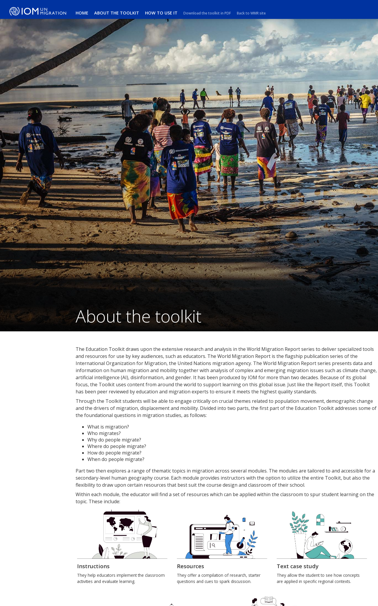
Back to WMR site (251, 13)
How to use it (161, 13)
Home (82, 13)
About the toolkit (116, 13)
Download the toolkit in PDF (207, 13)
